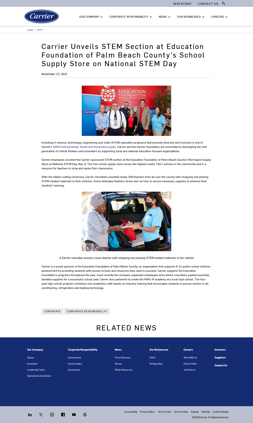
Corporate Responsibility (87, 311)
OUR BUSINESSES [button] (191, 16)
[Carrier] (42, 16)
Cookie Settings (220, 411)
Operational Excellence (39, 375)
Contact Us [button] (208, 4)
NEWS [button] (165, 16)
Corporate (52, 311)
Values (30, 357)
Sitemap (205, 411)
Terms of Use (164, 411)
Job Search (189, 369)
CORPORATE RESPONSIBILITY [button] (131, 16)
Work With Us (190, 357)
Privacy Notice (147, 411)
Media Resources (123, 369)
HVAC (152, 357)
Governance (74, 369)
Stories (118, 363)
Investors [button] (182, 4)
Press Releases (122, 357)
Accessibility (130, 411)
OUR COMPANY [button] (91, 16)
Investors (220, 349)
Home (30, 29)
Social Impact (75, 363)
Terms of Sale (181, 411)
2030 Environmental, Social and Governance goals (84, 147)
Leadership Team (36, 369)
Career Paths (190, 363)
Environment (74, 357)
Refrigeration (156, 363)
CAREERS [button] (219, 16)
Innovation (32, 363)
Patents (195, 411)
